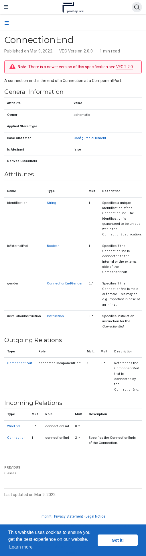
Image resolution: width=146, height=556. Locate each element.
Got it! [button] (118, 540)
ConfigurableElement (90, 138)
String (51, 203)
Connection (16, 438)
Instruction (55, 316)
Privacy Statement (68, 516)
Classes (10, 473)
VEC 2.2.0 (124, 67)
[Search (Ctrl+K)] (137, 7)
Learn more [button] (21, 547)
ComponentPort (19, 363)
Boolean (53, 246)
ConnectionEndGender (64, 283)
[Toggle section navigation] (6, 23)
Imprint (46, 516)
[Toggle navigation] (6, 7)
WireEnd (13, 426)
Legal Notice (95, 516)
